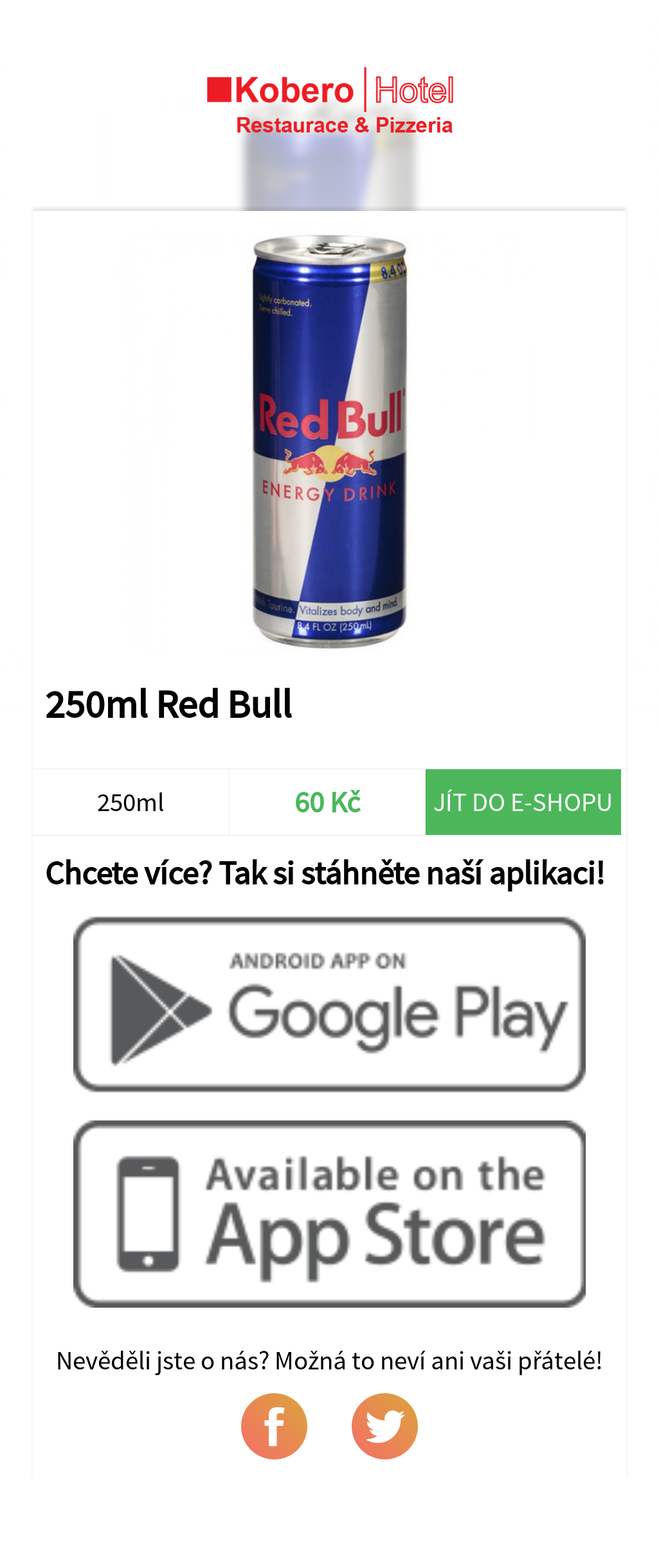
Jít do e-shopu (523, 801)
